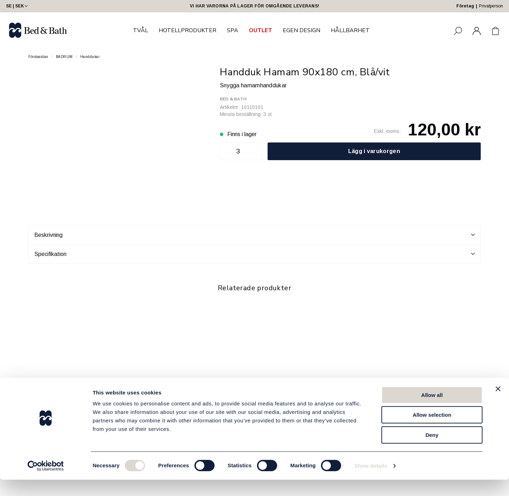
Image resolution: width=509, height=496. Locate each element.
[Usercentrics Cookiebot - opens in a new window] (46, 482)
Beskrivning (254, 234)
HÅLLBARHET (350, 30)
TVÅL (140, 30)
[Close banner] (498, 405)
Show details (371, 482)
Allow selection (432, 431)
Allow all (432, 411)
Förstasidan (38, 57)
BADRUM (64, 57)
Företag (465, 6)
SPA (232, 30)
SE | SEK (17, 6)
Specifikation (254, 253)
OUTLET (260, 30)
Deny (432, 451)
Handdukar (90, 57)
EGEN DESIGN (301, 30)
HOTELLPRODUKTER (187, 30)
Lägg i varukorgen (374, 151)
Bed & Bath (233, 99)
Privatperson (491, 6)
